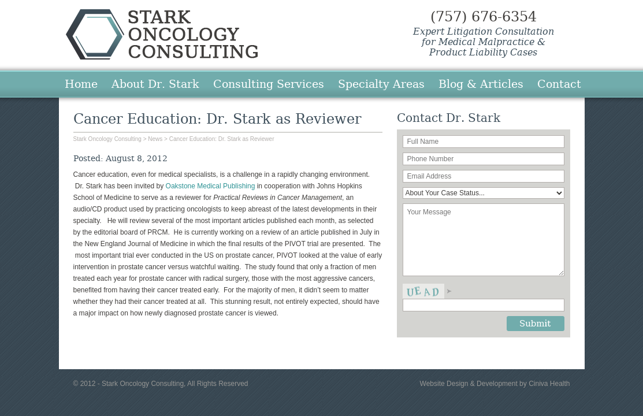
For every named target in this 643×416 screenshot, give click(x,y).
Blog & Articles (480, 83)
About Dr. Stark (155, 83)
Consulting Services (268, 83)
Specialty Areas (381, 83)
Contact (559, 83)
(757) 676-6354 (483, 17)
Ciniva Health (549, 384)
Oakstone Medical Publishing (210, 186)
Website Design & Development (469, 384)
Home (81, 83)
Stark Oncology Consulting (162, 34)
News (155, 139)
